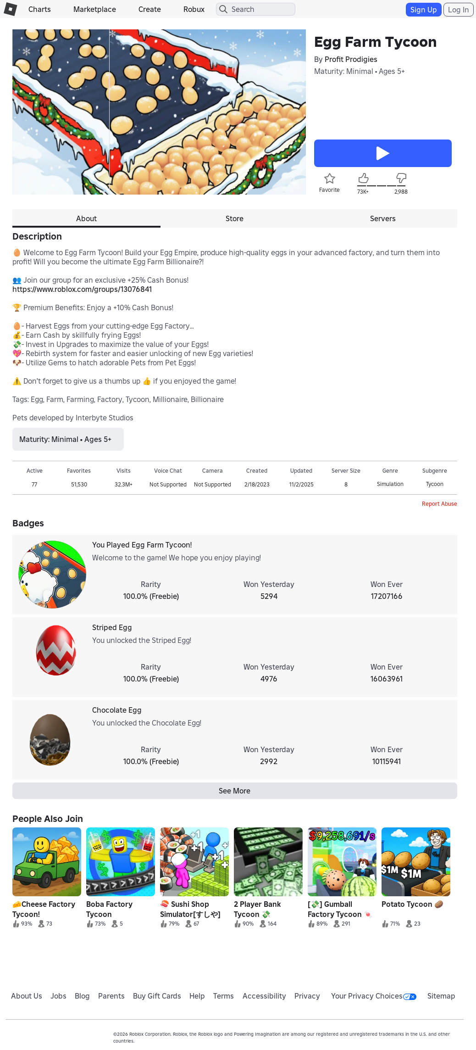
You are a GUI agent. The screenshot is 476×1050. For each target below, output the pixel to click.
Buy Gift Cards (157, 995)
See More (234, 790)
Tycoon (434, 483)
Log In (458, 9)
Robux (194, 9)
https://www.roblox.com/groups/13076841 (82, 289)
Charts (39, 9)
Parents (111, 995)
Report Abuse (439, 503)
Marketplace (94, 9)
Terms (223, 995)
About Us (26, 995)
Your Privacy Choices (373, 995)
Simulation (390, 483)
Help (197, 995)
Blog (82, 995)
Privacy (307, 995)
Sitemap (441, 995)
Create (149, 9)
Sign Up (423, 9)
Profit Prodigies (351, 59)
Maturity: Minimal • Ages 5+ (359, 71)
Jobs (58, 995)
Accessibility (264, 995)
